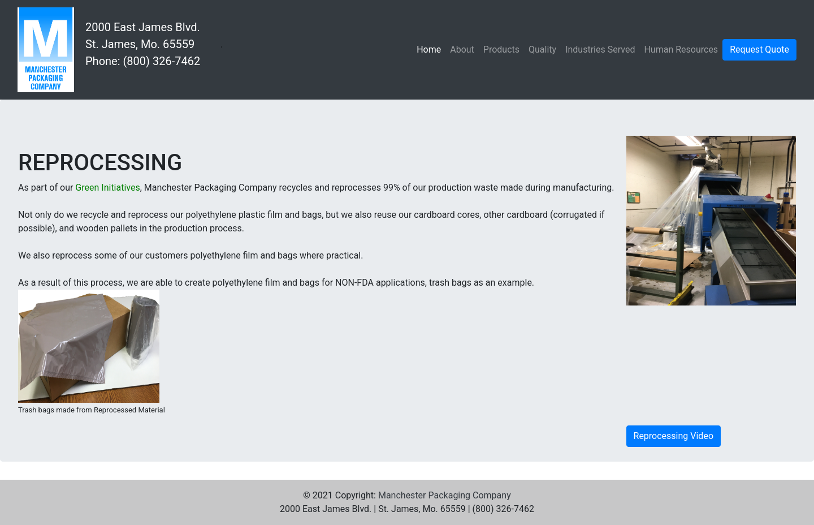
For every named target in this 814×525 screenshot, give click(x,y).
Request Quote (759, 49)
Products (501, 49)
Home (431, 48)
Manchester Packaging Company (444, 495)
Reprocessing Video (673, 436)
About (462, 49)
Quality (542, 49)
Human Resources (681, 49)
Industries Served (600, 49)
